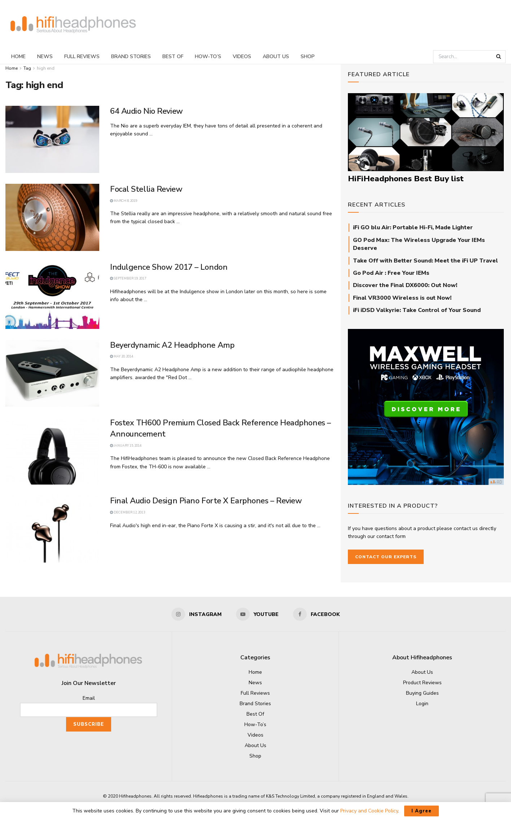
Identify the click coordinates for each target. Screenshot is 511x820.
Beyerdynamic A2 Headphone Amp (172, 345)
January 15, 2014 (125, 445)
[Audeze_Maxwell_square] (426, 406)
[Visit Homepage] (73, 25)
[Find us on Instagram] (196, 614)
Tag (27, 68)
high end (45, 68)
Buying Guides (422, 693)
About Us (276, 56)
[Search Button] (499, 56)
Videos (242, 56)
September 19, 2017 (128, 278)
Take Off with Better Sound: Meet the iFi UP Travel (425, 261)
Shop (308, 56)
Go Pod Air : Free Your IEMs (391, 273)
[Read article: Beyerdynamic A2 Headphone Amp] (52, 373)
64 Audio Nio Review (146, 111)
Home (18, 56)
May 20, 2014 (121, 356)
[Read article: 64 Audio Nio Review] (52, 139)
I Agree (421, 811)
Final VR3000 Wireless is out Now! (402, 298)
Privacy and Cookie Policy (369, 810)
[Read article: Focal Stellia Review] (52, 217)
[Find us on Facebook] (316, 614)
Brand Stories (131, 56)
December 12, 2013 (127, 512)
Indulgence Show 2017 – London (168, 267)
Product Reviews (422, 682)
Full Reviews (82, 56)
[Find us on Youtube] (257, 614)
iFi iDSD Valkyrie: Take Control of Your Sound (417, 310)
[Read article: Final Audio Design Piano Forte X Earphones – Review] (52, 529)
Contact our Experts (385, 557)
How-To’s (208, 56)
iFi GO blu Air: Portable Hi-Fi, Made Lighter (413, 227)
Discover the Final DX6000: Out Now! (405, 285)
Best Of (172, 56)
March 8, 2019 (123, 201)
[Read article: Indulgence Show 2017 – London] (52, 295)
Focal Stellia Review (146, 189)
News (45, 56)
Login (422, 703)
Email (89, 698)
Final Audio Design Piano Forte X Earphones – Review (206, 500)
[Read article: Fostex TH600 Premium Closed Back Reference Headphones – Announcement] (52, 451)
